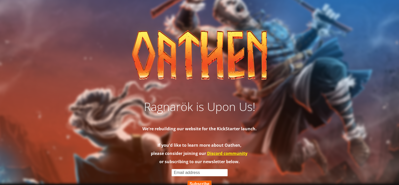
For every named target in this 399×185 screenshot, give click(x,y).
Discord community (227, 153)
